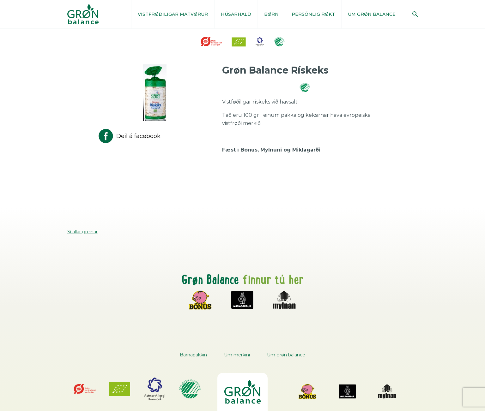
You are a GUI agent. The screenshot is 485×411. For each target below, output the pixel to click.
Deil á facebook (129, 136)
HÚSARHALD (236, 14)
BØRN (271, 14)
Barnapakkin (193, 355)
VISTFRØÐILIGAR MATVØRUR (173, 14)
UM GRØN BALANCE (372, 14)
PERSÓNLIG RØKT (313, 14)
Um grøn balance (286, 355)
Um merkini (237, 355)
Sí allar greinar (82, 232)
